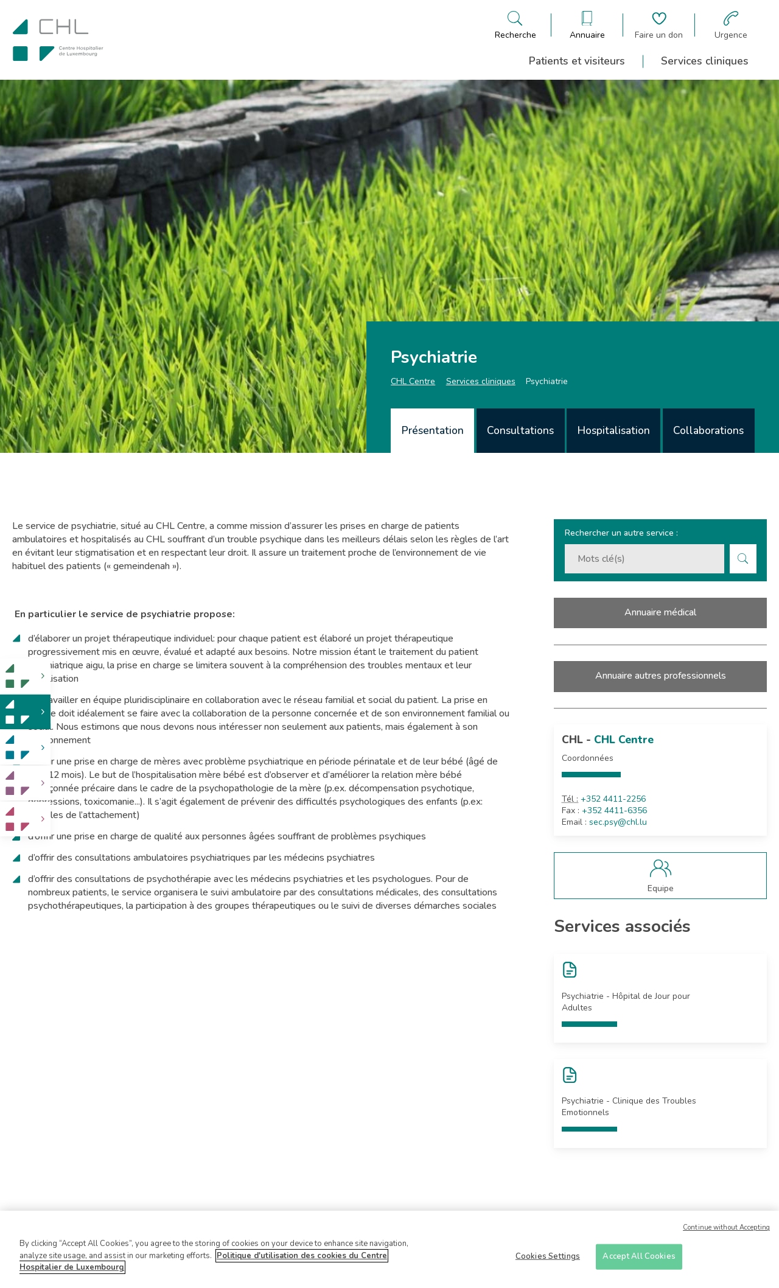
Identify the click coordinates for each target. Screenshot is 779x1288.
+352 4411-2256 (613, 799)
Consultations (520, 430)
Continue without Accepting (726, 1232)
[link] (25, 676)
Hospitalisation (614, 430)
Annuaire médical (660, 612)
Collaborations (708, 430)
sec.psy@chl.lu (618, 822)
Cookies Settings (547, 1260)
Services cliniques (705, 61)
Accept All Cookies (639, 1260)
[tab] (432, 430)
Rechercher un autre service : (621, 533)
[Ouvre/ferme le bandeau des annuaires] (587, 25)
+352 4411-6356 (614, 811)
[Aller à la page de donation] (659, 25)
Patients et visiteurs (577, 61)
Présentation (433, 430)
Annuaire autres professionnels (660, 675)
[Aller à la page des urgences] (730, 25)
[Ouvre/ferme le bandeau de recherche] (515, 25)
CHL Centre (413, 381)
